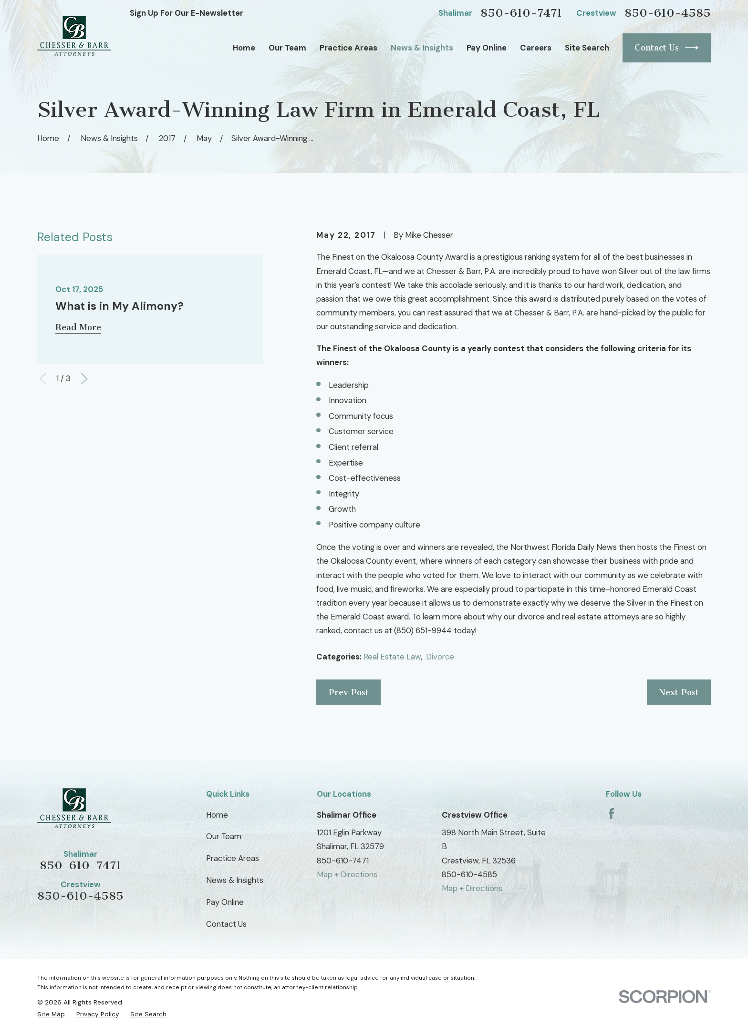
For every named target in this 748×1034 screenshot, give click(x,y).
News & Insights (234, 880)
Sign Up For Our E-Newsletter (186, 13)
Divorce (440, 656)
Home (217, 815)
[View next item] (84, 378)
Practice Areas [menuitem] (348, 47)
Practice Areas (232, 858)
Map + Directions (347, 874)
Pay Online (225, 902)
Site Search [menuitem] (587, 47)
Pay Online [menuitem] (487, 47)
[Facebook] (611, 813)
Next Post (679, 692)
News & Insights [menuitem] (422, 47)
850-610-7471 (521, 13)
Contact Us (666, 47)
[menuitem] (51, 1014)
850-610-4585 (667, 13)
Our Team (223, 836)
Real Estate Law (392, 656)
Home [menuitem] (244, 47)
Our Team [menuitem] (287, 47)
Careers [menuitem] (535, 47)
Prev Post (349, 692)
